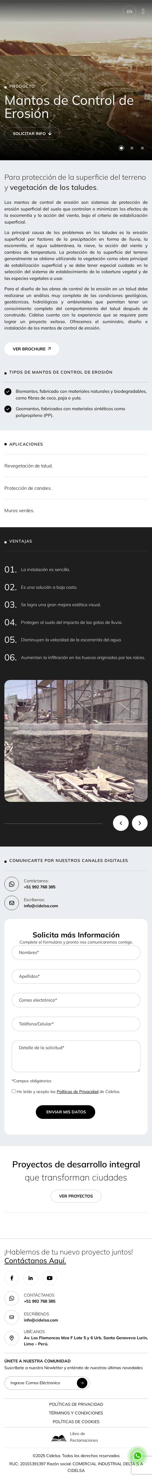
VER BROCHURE (29, 349)
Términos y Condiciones (76, 1413)
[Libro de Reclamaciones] (59, 1438)
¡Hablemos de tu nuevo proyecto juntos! (68, 1256)
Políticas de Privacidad (77, 1091)
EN (129, 11)
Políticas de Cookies (76, 1421)
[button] (121, 148)
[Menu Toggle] (143, 11)
